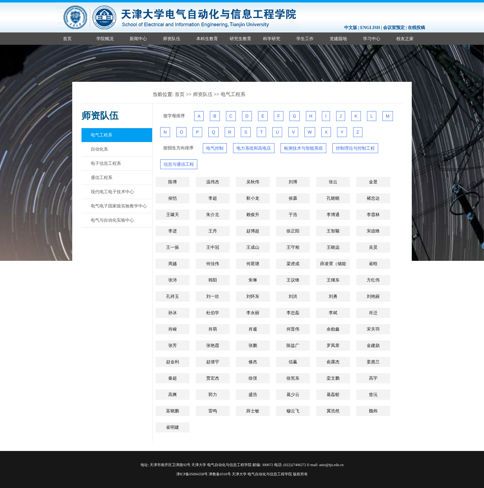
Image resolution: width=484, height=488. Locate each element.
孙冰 (172, 312)
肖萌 (212, 329)
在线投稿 (416, 27)
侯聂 (293, 198)
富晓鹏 (172, 410)
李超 (212, 198)
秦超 (172, 378)
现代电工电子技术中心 (112, 191)
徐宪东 (292, 378)
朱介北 (212, 214)
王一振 (172, 247)
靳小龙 (252, 198)
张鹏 (252, 345)
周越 (172, 263)
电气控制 (214, 148)
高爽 (172, 394)
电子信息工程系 (106, 163)
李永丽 (252, 312)
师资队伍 (171, 38)
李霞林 (373, 214)
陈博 (172, 181)
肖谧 (252, 329)
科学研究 (271, 38)
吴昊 (373, 247)
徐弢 (252, 378)
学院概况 (105, 38)
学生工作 (305, 38)
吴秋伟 (252, 181)
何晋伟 (292, 329)
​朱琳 (252, 279)
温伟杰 (212, 181)
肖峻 (172, 329)
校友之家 (405, 38)
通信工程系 (101, 177)
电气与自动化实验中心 (112, 220)
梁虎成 (292, 263)
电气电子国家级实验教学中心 (119, 205)
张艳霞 (212, 345)
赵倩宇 (212, 361)
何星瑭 (252, 263)
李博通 (333, 214)
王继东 (333, 279)
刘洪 (293, 296)
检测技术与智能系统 (303, 148)
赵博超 (252, 230)
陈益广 (292, 345)
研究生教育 (240, 38)
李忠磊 (292, 312)
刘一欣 (212, 296)
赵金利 (172, 361)
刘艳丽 (373, 296)
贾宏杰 (212, 378)
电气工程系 (233, 94)
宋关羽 (373, 329)
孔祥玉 (172, 296)
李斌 (333, 312)
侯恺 (172, 198)
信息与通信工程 (179, 164)
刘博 (293, 181)
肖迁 (373, 312)
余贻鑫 (333, 329)
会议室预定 (394, 27)
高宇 (373, 378)
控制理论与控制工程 (355, 148)
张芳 (172, 345)
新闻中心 (138, 38)
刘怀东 (252, 296)
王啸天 (172, 214)
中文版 (350, 27)
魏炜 (373, 410)
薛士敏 (252, 410)
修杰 (252, 361)
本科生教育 (207, 38)
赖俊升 (252, 214)
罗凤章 (333, 345)
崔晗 (373, 263)
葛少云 (292, 394)
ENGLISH (370, 27)
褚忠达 (373, 198)
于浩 (293, 214)
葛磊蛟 (333, 394)
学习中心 (371, 38)
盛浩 (252, 394)
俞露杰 (333, 361)
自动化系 (99, 149)
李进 (172, 230)
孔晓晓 (333, 198)
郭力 (212, 394)
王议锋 (292, 279)
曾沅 (373, 394)
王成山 (252, 247)
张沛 (172, 279)
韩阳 (212, 279)
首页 (67, 38)
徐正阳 (292, 230)
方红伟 (373, 279)
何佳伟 (212, 263)
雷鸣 (212, 410)
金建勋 (373, 345)
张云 (333, 181)
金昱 (373, 181)
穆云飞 (292, 410)
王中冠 (212, 247)
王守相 (292, 247)
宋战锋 (373, 230)
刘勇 (333, 296)
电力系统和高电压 (253, 148)
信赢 (293, 361)
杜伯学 (212, 312)
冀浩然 (333, 410)
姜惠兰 (373, 361)
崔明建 (172, 427)
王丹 (212, 230)
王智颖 (333, 230)
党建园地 (338, 38)
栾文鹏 (333, 378)
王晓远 (333, 247)
